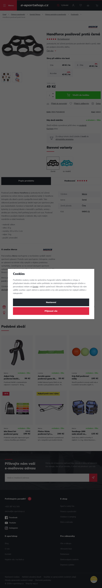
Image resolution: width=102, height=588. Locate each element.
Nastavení (51, 302)
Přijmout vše (51, 311)
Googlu (35, 287)
